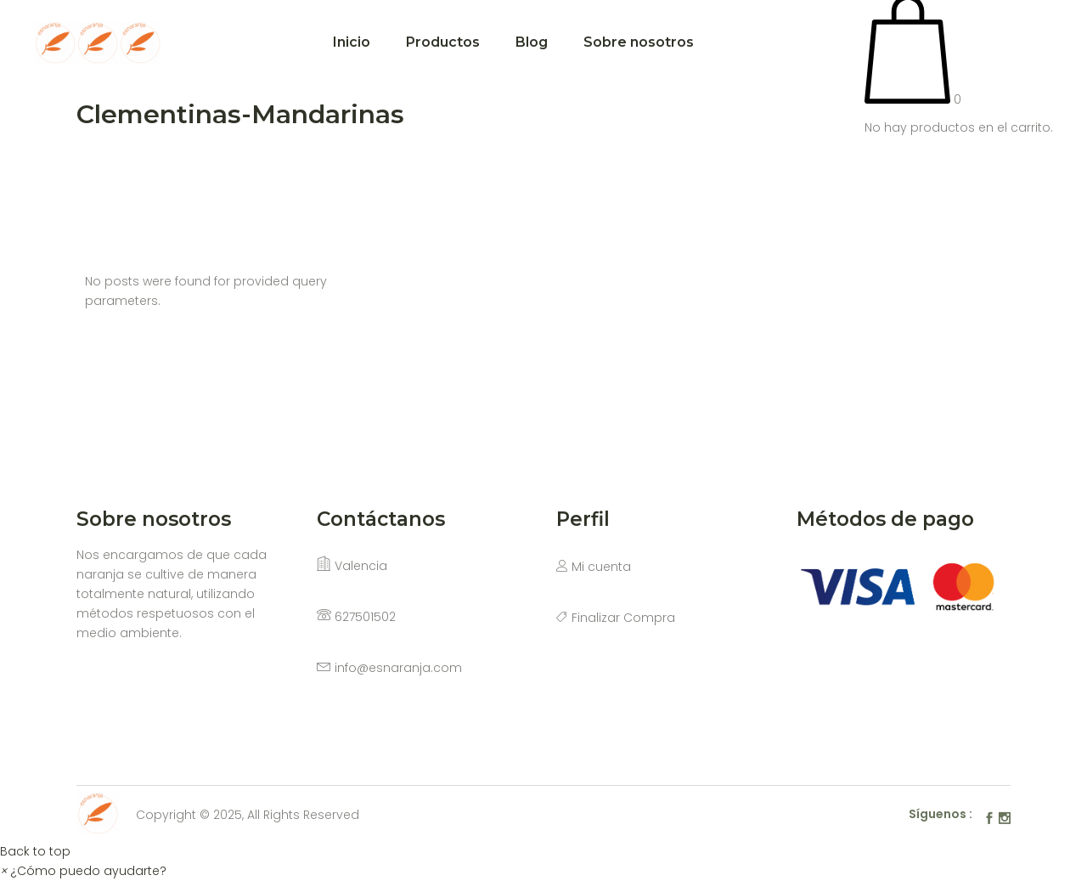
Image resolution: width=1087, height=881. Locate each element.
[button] (83, 870)
